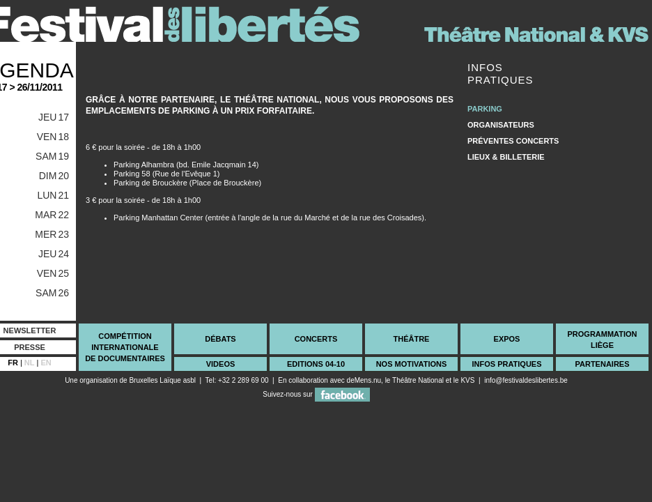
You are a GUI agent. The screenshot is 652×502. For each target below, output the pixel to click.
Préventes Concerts (513, 141)
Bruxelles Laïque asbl (162, 380)
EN (46, 362)
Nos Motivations (411, 364)
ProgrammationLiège (602, 339)
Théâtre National (418, 380)
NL (29, 362)
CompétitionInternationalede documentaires (125, 347)
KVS (467, 380)
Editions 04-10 (316, 364)
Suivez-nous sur (316, 394)
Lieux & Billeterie (506, 157)
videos (220, 364)
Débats (220, 339)
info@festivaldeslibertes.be (526, 380)
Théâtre (412, 339)
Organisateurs (500, 125)
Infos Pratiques (506, 364)
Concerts (316, 339)
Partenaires (602, 364)
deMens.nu (364, 380)
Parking (484, 109)
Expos (507, 339)
